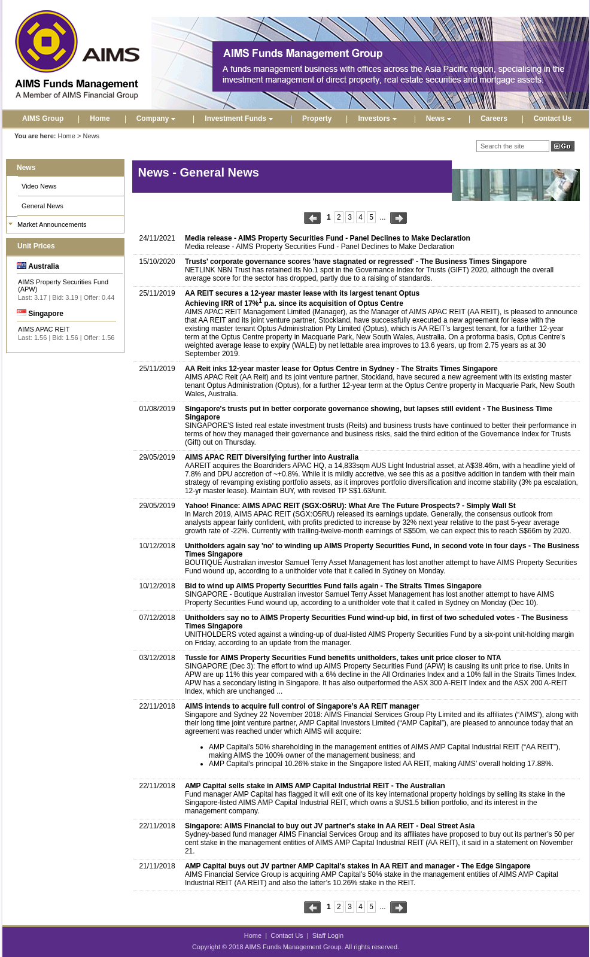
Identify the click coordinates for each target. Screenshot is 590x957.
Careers (493, 118)
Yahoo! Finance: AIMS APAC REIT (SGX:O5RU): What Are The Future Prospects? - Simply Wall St (350, 506)
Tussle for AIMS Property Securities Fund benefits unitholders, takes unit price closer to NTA (343, 658)
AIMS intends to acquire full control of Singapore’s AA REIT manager (302, 706)
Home (100, 118)
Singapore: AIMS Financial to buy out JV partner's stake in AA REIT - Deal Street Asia (330, 826)
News (440, 118)
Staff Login (327, 935)
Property (317, 118)
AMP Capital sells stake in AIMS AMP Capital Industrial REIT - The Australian (315, 786)
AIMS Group (42, 118)
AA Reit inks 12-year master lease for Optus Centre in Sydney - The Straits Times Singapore (341, 368)
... (383, 217)
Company (157, 118)
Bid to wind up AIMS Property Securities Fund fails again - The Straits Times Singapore (333, 586)
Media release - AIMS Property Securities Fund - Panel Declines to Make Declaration (327, 238)
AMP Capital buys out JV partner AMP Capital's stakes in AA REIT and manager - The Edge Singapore (358, 866)
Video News (39, 186)
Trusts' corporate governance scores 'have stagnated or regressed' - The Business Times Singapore (356, 261)
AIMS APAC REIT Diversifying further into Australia (271, 457)
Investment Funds (240, 118)
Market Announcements (52, 224)
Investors (378, 118)
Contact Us (552, 118)
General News (42, 205)
